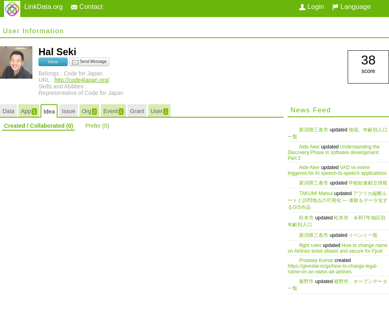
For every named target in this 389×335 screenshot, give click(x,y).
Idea (49, 111)
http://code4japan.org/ (81, 80)
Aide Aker (310, 147)
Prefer (97, 125)
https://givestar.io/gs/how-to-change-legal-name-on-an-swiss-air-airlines (333, 269)
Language (351, 7)
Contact (87, 7)
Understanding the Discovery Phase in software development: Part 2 (334, 152)
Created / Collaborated (38, 125)
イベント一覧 (363, 235)
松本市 (307, 218)
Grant (137, 111)
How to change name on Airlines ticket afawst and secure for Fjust (338, 248)
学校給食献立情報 (367, 183)
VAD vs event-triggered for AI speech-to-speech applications (337, 170)
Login (311, 7)
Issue (68, 111)
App (28, 111)
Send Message (89, 62)
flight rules (311, 245)
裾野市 (307, 281)
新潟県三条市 (314, 130)
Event (113, 111)
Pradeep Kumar (316, 260)
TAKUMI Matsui (316, 193)
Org (89, 111)
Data (8, 111)
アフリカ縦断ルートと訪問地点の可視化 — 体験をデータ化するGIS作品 (338, 200)
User (160, 111)
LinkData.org (43, 7)
